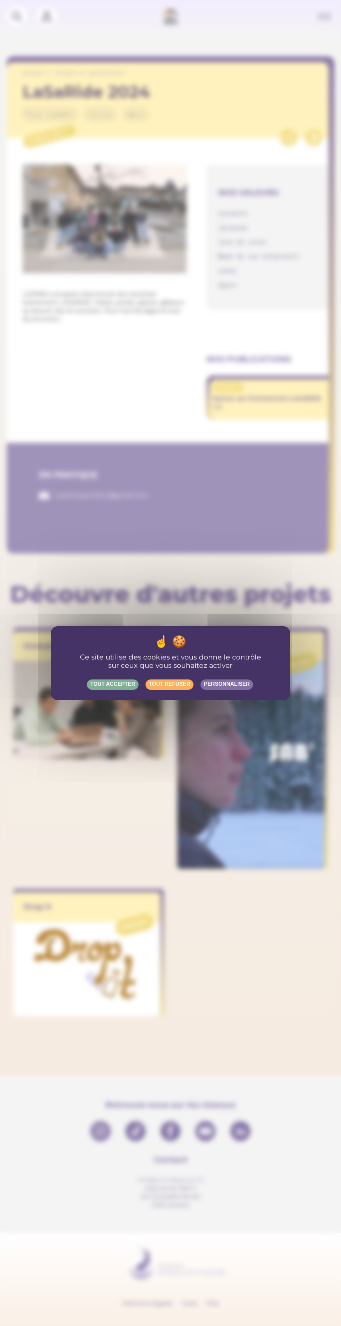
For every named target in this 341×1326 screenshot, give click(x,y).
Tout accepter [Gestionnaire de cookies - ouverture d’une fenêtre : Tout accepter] (112, 684)
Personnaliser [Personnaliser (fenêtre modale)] (227, 684)
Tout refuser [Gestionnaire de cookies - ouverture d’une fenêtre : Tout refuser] (169, 684)
